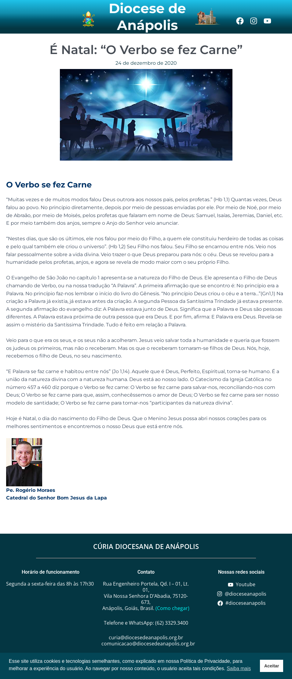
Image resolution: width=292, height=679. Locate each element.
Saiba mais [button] (239, 668)
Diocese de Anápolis (147, 16)
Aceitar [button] (271, 665)
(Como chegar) (172, 608)
